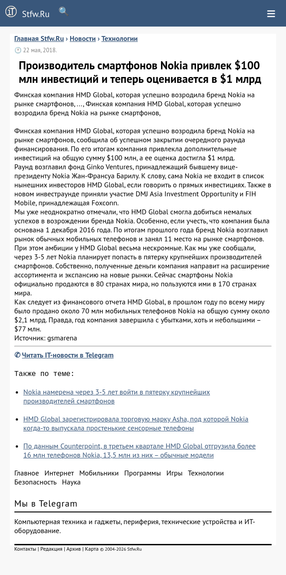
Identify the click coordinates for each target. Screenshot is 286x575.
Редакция (51, 550)
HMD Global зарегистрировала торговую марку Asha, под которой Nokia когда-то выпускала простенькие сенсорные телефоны (136, 425)
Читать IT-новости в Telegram (68, 354)
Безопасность (35, 483)
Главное (26, 474)
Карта (91, 550)
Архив (74, 550)
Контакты (25, 550)
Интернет (59, 474)
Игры (174, 474)
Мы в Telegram (46, 505)
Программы (142, 474)
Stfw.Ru (24, 12)
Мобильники (99, 474)
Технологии (206, 474)
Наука (71, 483)
